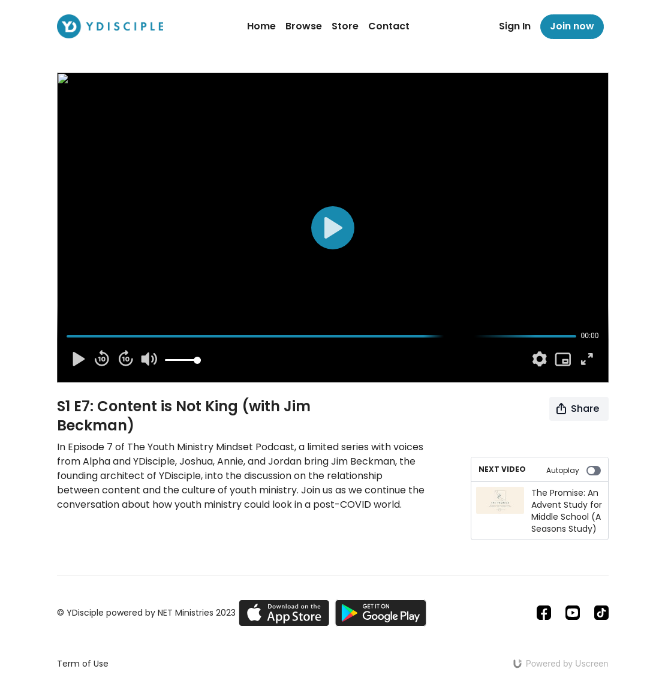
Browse (303, 26)
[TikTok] (601, 612)
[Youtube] (572, 612)
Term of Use (83, 664)
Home (261, 26)
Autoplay (573, 470)
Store (345, 26)
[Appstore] (284, 612)
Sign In (515, 26)
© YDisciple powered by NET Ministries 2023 (146, 612)
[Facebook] (544, 612)
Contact (389, 26)
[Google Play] (381, 612)
